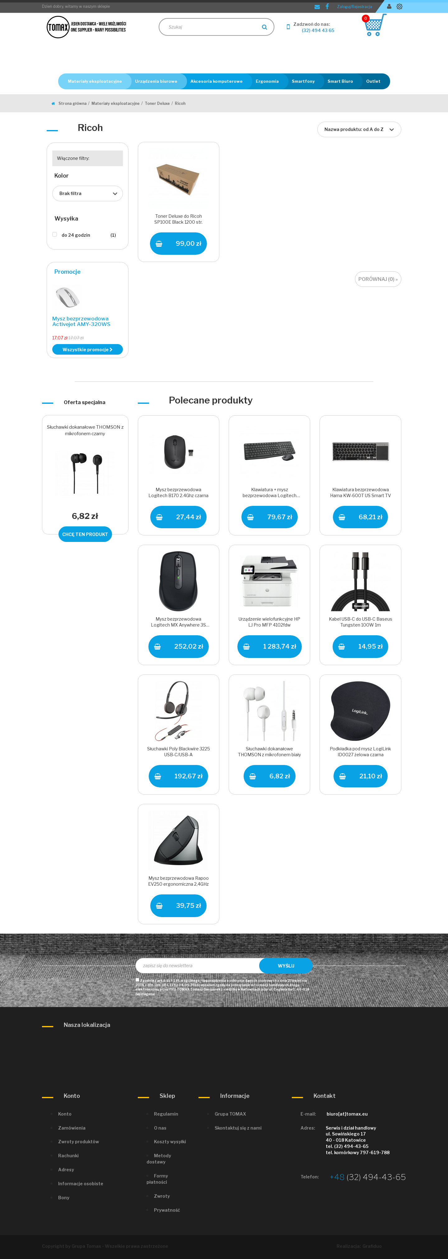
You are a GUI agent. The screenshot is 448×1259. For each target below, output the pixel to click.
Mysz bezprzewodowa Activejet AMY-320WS (81, 322)
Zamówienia (72, 1128)
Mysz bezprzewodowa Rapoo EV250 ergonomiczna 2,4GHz (178, 881)
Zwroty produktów (78, 1141)
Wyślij (286, 965)
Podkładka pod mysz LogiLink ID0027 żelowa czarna (360, 751)
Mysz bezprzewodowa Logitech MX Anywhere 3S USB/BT (178, 622)
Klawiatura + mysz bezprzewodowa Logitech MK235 (269, 493)
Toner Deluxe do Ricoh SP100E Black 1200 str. (178, 219)
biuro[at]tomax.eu (347, 1114)
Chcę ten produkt (85, 534)
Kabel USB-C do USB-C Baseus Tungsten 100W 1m (360, 621)
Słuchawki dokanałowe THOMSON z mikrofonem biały (269, 751)
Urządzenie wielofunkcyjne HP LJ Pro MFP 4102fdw (269, 621)
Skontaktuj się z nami (238, 1128)
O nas (160, 1128)
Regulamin (166, 1114)
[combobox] (359, 129)
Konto (65, 1114)
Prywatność (167, 1210)
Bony (63, 1197)
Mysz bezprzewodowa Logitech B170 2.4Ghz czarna (178, 492)
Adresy (66, 1169)
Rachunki (68, 1155)
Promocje (67, 271)
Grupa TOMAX (230, 1114)
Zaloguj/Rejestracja (354, 6)
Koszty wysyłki (170, 1141)
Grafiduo (372, 1246)
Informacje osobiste (80, 1183)
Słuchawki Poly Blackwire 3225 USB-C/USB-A (178, 751)
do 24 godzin (89, 235)
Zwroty (162, 1196)
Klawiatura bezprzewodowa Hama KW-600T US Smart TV (360, 492)
